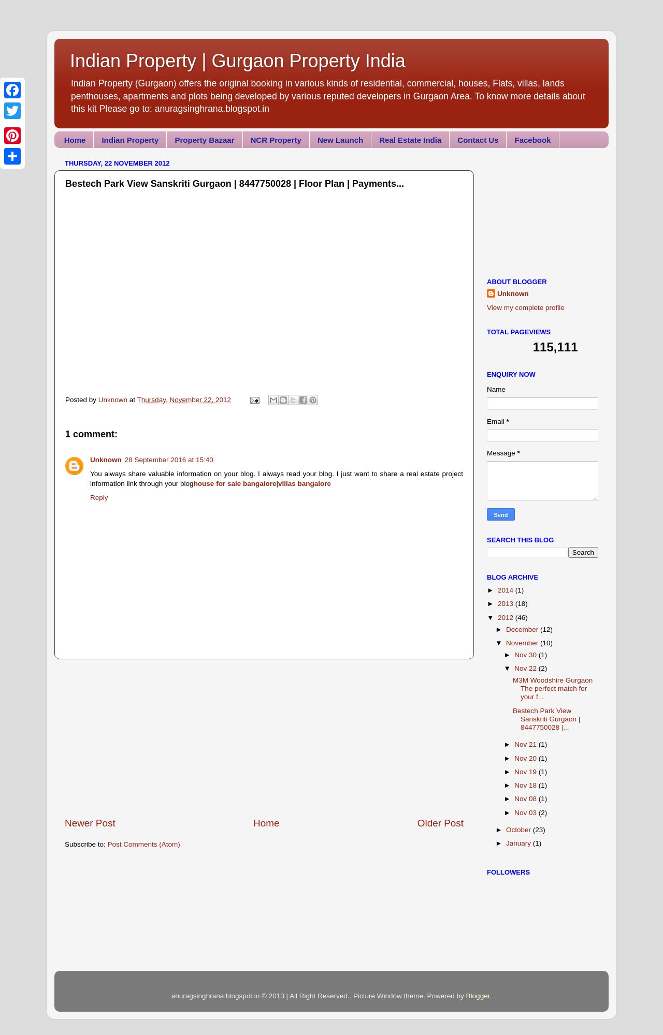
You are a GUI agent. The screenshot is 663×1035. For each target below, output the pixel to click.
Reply (99, 497)
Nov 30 (526, 655)
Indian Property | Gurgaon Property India (238, 60)
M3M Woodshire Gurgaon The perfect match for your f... (553, 688)
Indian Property (130, 140)
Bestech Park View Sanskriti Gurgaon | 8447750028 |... (546, 719)
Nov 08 (526, 799)
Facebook (532, 140)
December (523, 629)
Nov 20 (526, 758)
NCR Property (276, 140)
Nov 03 (526, 813)
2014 (506, 590)
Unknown (106, 460)
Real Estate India (410, 140)
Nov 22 (526, 668)
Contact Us (477, 140)
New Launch (340, 140)
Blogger (478, 996)
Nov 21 (526, 744)
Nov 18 (526, 785)
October (519, 830)
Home (75, 140)
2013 (506, 604)
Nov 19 (526, 772)
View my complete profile (526, 308)
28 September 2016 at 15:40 (169, 460)
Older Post (440, 823)
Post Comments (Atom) (144, 844)
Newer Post (90, 823)
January (519, 843)
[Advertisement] (264, 738)
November (523, 643)
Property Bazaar (204, 140)
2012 (506, 618)
